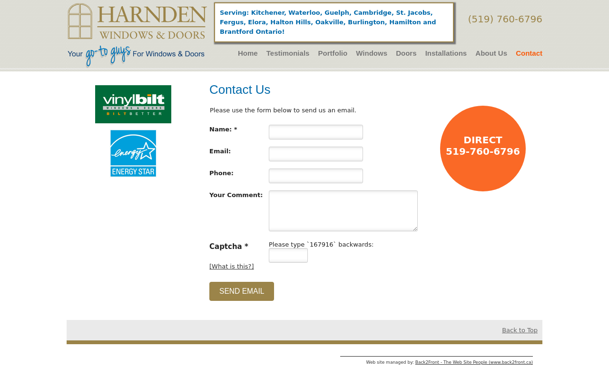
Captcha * (228, 246)
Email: (220, 151)
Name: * (223, 129)
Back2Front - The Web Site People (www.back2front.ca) (474, 362)
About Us (491, 53)
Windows (371, 53)
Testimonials (288, 53)
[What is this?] (231, 266)
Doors (406, 53)
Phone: (221, 173)
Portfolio (333, 53)
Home (248, 53)
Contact (529, 53)
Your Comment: (236, 195)
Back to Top (520, 330)
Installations (446, 53)
